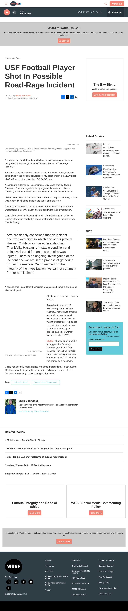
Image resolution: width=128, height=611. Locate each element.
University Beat (12, 58)
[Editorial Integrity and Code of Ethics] (34, 491)
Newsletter (49, 572)
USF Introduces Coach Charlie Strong (25, 440)
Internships (76, 560)
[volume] (14, 12)
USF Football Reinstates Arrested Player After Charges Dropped (39, 448)
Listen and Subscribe (104, 94)
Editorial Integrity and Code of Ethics (34, 505)
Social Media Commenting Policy (55, 584)
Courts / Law (108, 166)
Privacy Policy (104, 583)
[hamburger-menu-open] (6, 3)
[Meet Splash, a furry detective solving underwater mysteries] (94, 170)
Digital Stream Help (79, 595)
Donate (118, 3)
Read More (34, 512)
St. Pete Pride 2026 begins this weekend (111, 215)
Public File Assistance (80, 583)
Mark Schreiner (23, 95)
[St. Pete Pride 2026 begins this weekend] (94, 213)
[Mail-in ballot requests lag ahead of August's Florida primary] (94, 148)
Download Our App (106, 572)
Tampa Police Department (45, 382)
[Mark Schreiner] (10, 406)
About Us (49, 560)
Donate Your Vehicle (106, 560)
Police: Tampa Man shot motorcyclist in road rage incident (36, 457)
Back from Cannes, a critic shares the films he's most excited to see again (111, 244)
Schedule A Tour (105, 594)
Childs (50, 341)
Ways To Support (105, 577)
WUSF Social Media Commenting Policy (96, 505)
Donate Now (64, 541)
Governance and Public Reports (81, 572)
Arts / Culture (108, 187)
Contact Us (49, 566)
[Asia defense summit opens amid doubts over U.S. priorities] (94, 264)
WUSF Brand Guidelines (108, 588)
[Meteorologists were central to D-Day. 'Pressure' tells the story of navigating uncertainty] (94, 283)
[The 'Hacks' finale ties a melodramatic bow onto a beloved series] (94, 306)
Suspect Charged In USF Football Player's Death (30, 473)
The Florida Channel (80, 566)
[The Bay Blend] (104, 68)
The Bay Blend (105, 84)
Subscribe (64, 40)
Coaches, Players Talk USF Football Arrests (28, 465)
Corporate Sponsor (106, 566)
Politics (106, 144)
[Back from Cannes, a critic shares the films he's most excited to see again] (94, 243)
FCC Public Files (78, 578)
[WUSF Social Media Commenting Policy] (96, 491)
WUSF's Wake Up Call (64, 28)
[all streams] (115, 12)
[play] (7, 12)
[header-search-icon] (105, 4)
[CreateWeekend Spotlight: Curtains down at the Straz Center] (94, 191)
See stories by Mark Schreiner (34, 411)
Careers (48, 590)
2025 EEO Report (79, 589)
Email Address (96, 339)
